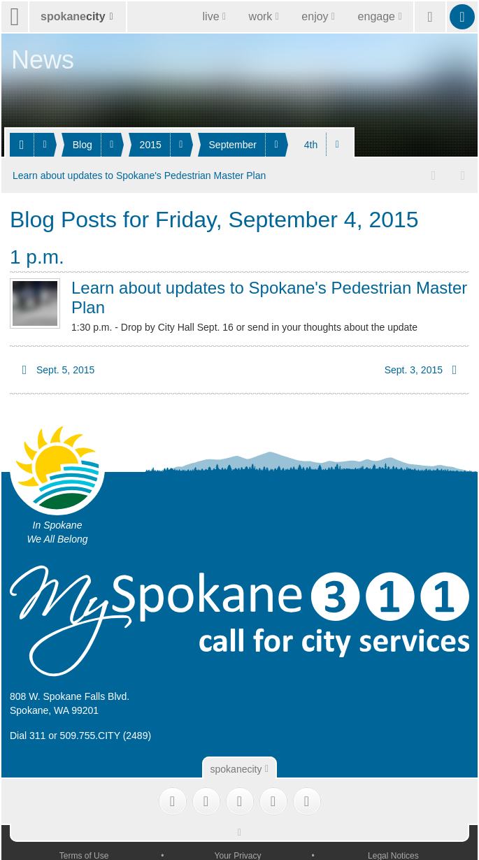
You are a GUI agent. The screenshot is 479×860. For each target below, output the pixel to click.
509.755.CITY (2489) (106, 735)
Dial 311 (27, 735)
